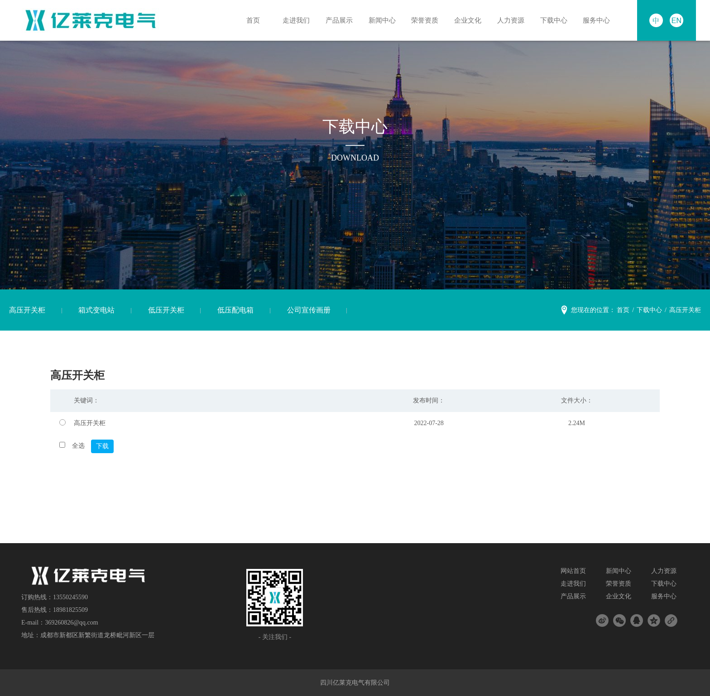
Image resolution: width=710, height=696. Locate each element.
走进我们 (293, 20)
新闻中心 (379, 20)
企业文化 (465, 20)
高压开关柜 (27, 310)
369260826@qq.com (71, 622)
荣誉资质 (422, 20)
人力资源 (508, 20)
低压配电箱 (235, 310)
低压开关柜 (166, 310)
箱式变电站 (96, 310)
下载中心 (551, 20)
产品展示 (336, 20)
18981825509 (70, 609)
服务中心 (594, 20)
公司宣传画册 (309, 310)
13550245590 (70, 597)
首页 (251, 20)
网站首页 (573, 571)
